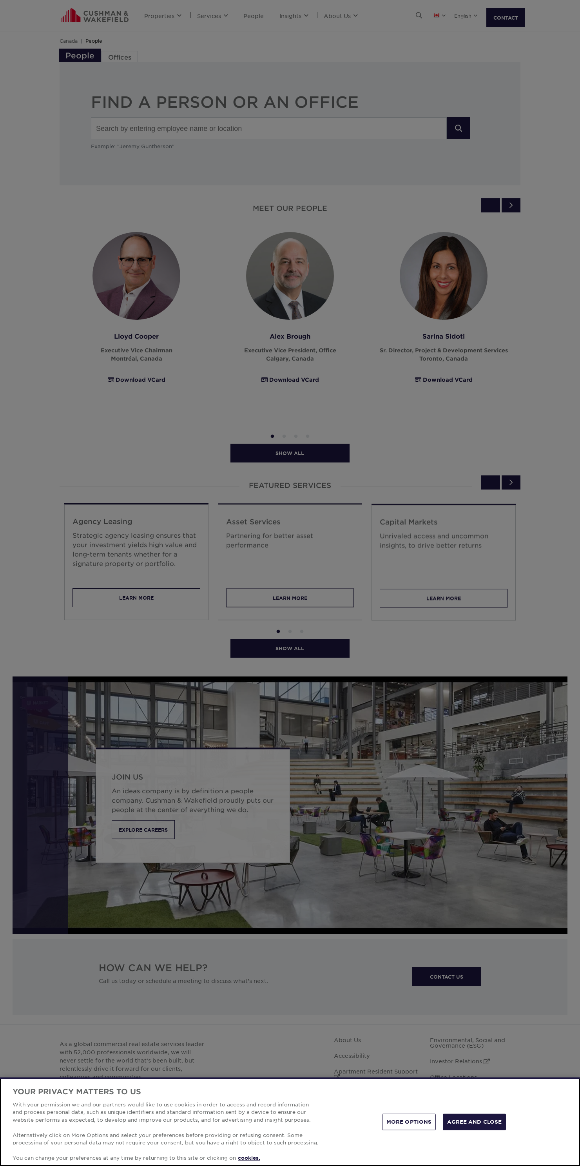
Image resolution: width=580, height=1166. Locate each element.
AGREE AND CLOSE (474, 1122)
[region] (290, 1121)
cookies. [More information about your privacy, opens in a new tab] (249, 1158)
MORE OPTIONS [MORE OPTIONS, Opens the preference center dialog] (409, 1122)
